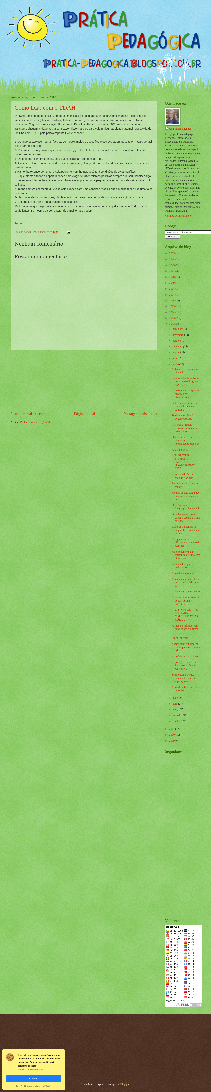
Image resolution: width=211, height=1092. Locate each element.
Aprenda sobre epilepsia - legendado (186, 689)
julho (175, 358)
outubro (176, 340)
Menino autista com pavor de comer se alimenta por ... (186, 496)
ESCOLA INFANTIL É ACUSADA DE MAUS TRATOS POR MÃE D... (186, 614)
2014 (172, 312)
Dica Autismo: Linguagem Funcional (185, 507)
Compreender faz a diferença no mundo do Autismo (186, 542)
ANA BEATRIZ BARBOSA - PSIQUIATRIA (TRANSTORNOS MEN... (184, 462)
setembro (177, 346)
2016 (172, 300)
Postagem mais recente (28, 414)
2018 (172, 288)
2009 (172, 740)
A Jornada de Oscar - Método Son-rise (183, 476)
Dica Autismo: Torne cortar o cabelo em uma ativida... (186, 517)
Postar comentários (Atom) (35, 422)
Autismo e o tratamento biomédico (185, 371)
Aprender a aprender (183, 573)
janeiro (176, 721)
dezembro (178, 328)
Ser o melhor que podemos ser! (181, 566)
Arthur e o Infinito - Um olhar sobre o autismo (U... (185, 629)
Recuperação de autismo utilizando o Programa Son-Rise (185, 381)
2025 (172, 253)
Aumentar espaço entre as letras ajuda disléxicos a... (186, 582)
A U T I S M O (180, 449)
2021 (172, 271)
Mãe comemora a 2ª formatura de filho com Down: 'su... (186, 555)
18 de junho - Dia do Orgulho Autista (183, 417)
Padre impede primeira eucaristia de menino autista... (184, 406)
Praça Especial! (180, 637)
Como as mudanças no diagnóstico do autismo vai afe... (186, 530)
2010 (172, 734)
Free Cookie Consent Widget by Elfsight (33, 1086)
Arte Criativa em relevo (185, 656)
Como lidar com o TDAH (45, 107)
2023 (172, 265)
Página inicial (84, 414)
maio (175, 697)
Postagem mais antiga (140, 414)
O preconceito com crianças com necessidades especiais (186, 440)
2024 (172, 259)
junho (175, 364)
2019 (172, 282)
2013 (172, 318)
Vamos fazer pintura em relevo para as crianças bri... (186, 647)
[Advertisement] (84, 381)
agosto (176, 352)
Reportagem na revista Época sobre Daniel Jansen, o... (184, 665)
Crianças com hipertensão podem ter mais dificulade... (186, 600)
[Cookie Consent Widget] (33, 1069)
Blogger (124, 1084)
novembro (178, 334)
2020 (172, 277)
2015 (172, 306)
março (176, 709)
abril (175, 703)
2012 (172, 324)
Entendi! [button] (33, 1078)
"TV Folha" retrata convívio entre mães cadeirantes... (184, 428)
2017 (172, 294)
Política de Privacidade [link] (30, 1069)
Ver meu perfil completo (178, 215)
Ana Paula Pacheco (180, 128)
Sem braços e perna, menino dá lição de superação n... (184, 678)
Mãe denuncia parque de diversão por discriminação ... (185, 394)
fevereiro (177, 715)
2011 (172, 728)
